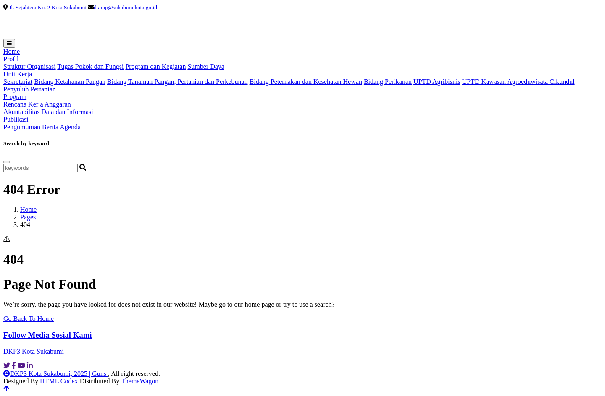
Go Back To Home (28, 318)
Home (11, 51)
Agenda (70, 126)
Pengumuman (21, 126)
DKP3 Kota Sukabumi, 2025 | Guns (55, 373)
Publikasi (16, 119)
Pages (28, 217)
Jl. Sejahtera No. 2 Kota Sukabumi (48, 7)
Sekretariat (17, 81)
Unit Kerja (17, 74)
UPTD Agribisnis (436, 81)
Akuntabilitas (21, 111)
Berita (50, 126)
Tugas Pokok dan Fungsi (90, 66)
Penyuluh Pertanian (29, 89)
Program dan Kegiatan (155, 66)
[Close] (6, 162)
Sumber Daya (205, 66)
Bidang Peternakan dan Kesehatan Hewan (306, 81)
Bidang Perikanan (388, 81)
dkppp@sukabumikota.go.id (125, 7)
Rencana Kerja (23, 104)
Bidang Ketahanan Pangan (69, 81)
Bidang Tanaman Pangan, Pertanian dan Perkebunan (177, 81)
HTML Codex (59, 381)
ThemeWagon (139, 381)
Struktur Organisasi (29, 66)
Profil (10, 59)
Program (14, 96)
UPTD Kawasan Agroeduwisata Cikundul (518, 81)
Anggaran (58, 104)
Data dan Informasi (67, 111)
